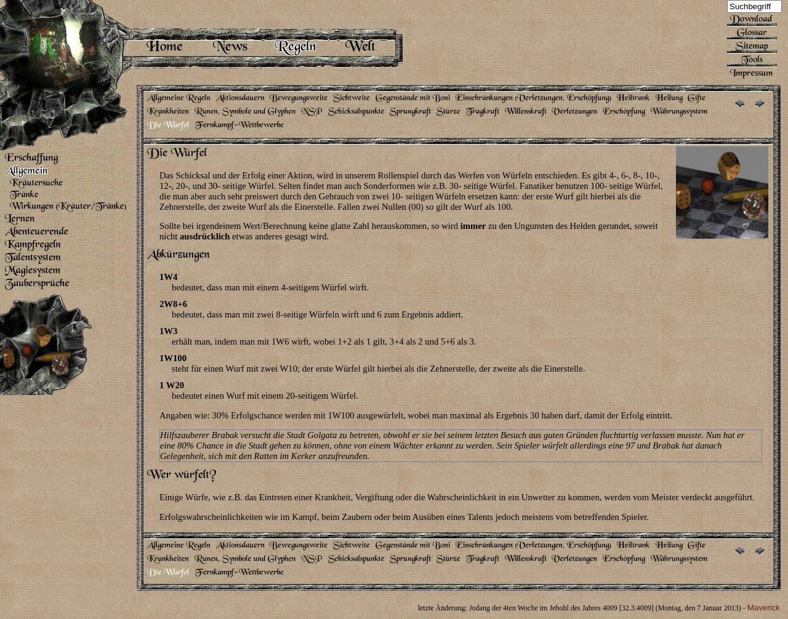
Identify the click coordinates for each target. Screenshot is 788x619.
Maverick (763, 607)
